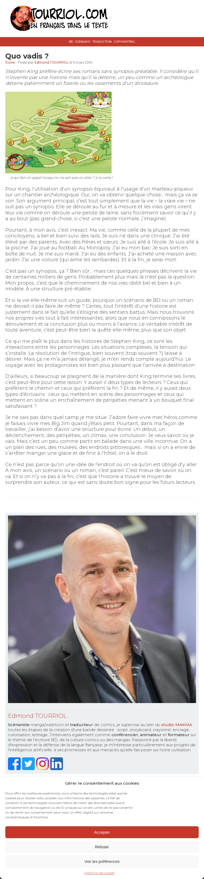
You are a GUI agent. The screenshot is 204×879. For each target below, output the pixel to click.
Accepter (102, 832)
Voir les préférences (102, 861)
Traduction (102, 41)
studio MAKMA (176, 724)
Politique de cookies (99, 873)
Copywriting (124, 41)
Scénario (82, 41)
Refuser (102, 847)
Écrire (10, 62)
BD (71, 41)
